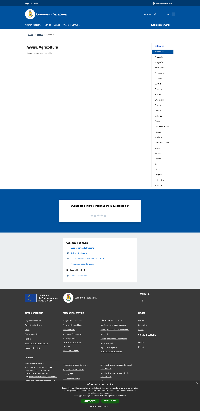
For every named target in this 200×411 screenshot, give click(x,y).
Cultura (158, 83)
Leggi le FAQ (68, 374)
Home (30, 34)
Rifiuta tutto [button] (110, 401)
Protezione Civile (162, 142)
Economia (159, 89)
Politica (158, 131)
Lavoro (158, 110)
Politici (28, 338)
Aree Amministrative (34, 325)
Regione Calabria (32, 3)
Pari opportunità (162, 126)
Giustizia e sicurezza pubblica (113, 324)
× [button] (197, 383)
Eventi (141, 346)
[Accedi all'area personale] (162, 3)
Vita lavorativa (69, 329)
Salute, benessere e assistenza (114, 338)
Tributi (157, 169)
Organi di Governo (33, 320)
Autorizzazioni (107, 343)
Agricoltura (159, 51)
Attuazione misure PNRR (111, 351)
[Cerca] (172, 14)
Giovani (158, 105)
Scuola (157, 147)
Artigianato (160, 67)
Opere (157, 121)
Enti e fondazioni (32, 334)
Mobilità (158, 115)
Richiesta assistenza (71, 378)
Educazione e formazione (111, 320)
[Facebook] (149, 14)
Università (159, 180)
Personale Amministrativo (36, 343)
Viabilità (158, 185)
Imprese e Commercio (72, 334)
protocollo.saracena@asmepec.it (43, 376)
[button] (100, 406)
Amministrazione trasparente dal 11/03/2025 (115, 375)
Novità (40, 34)
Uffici (27, 329)
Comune (158, 78)
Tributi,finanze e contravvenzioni (115, 329)
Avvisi (140, 329)
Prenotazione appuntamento (75, 364)
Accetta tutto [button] (90, 401)
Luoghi (141, 342)
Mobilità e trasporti (71, 350)
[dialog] (100, 396)
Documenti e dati (32, 347)
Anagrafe (159, 62)
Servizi (158, 153)
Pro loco (158, 137)
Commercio (159, 73)
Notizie (141, 320)
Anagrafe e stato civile (72, 320)
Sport (157, 163)
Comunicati (143, 325)
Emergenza (159, 99)
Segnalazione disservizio (73, 369)
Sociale (158, 158)
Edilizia (158, 94)
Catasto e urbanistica (72, 342)
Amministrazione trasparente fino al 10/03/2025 (116, 366)
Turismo (158, 174)
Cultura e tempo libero (72, 325)
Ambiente (159, 56)
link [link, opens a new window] (124, 396)
